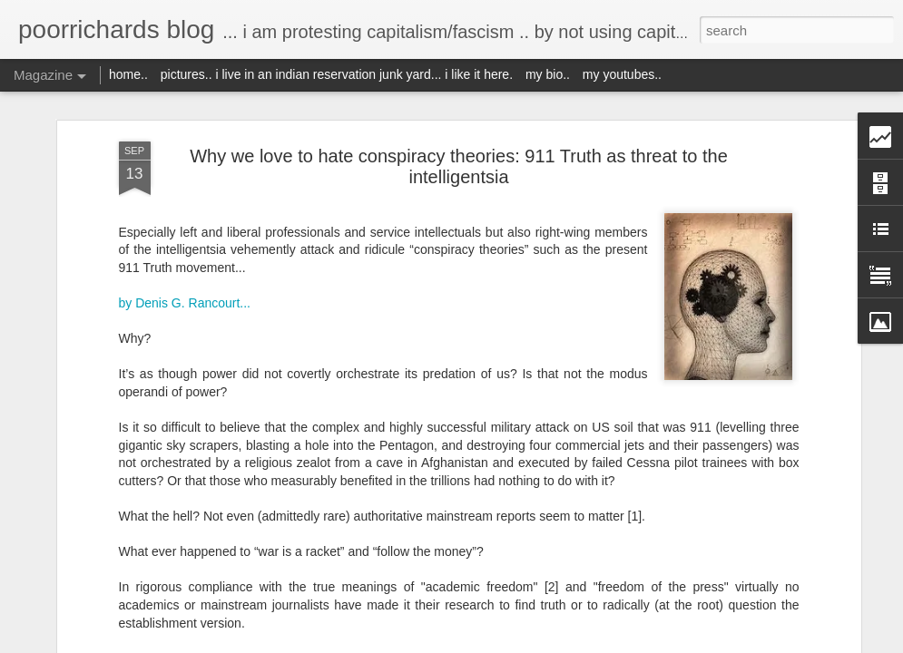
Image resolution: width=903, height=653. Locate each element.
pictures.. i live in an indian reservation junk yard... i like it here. (337, 74)
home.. (128, 74)
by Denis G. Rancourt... (185, 303)
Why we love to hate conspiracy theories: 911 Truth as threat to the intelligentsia (459, 166)
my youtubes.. (622, 74)
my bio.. (547, 74)
